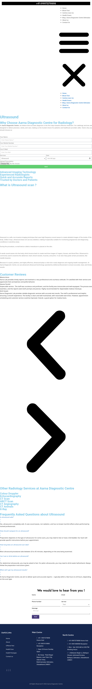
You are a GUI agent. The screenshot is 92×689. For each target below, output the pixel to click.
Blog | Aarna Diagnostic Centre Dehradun (76, 18)
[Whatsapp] (8, 670)
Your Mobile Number (7, 143)
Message (35, 608)
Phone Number (37, 601)
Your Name (4, 137)
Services (3, 155)
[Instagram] (10, 670)
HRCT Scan (6, 501)
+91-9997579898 (46, 3)
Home (64, 8)
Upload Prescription (6, 161)
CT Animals (6, 506)
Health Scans (66, 15)
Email (63, 595)
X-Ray (3, 509)
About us (65, 20)
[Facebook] (6, 670)
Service (63, 601)
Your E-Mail (4, 149)
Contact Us (66, 22)
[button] (74, 59)
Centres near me (68, 13)
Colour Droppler (9, 493)
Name (34, 595)
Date (47, 155)
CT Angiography (9, 504)
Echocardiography (10, 496)
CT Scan (5, 498)
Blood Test (66, 10)
